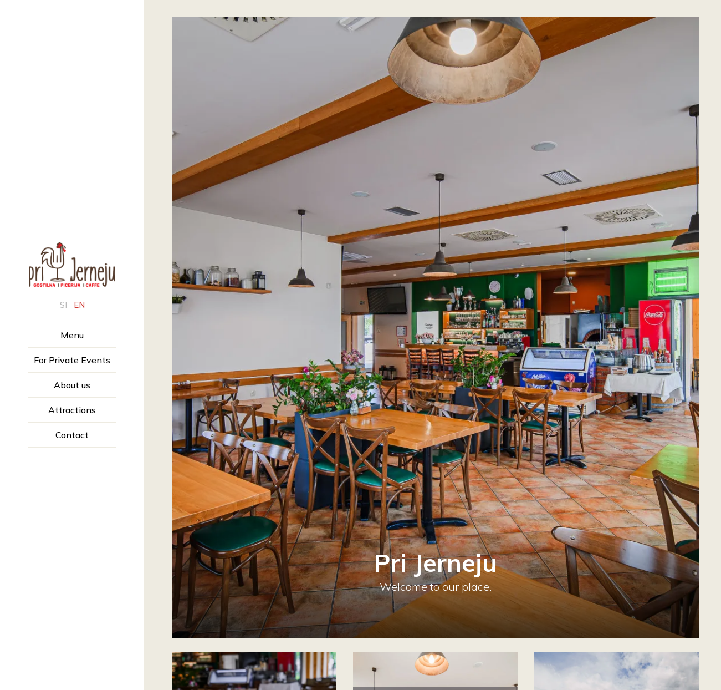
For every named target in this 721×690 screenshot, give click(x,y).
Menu (72, 335)
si (63, 305)
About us (72, 384)
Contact (72, 434)
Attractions (72, 409)
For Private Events (72, 360)
